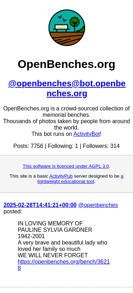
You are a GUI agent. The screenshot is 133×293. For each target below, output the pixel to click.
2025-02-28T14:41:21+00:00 (40, 205)
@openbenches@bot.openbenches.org (67, 88)
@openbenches (98, 205)
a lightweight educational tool (80, 178)
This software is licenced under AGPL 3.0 (66, 166)
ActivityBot (86, 134)
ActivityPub (61, 176)
